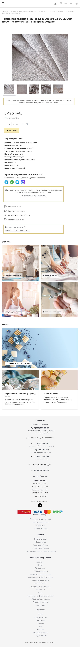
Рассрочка (40, 590)
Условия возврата (41, 571)
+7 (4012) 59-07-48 (41, 456)
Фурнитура (40, 525)
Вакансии (40, 630)
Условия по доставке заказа (17, 230)
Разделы (40, 610)
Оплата (40, 565)
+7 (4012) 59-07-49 (41, 443)
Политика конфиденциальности (40, 596)
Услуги (40, 535)
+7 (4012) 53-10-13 (41, 470)
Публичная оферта (40, 602)
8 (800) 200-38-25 (41, 428)
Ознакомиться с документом (33, 196)
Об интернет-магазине (40, 599)
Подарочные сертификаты (40, 587)
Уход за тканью (40, 636)
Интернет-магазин (40, 424)
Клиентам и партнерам (40, 558)
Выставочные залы (40, 633)
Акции (40, 593)
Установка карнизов (53, 312)
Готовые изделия (40, 528)
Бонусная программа (40, 580)
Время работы (40, 481)
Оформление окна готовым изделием (41, 551)
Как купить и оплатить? (15, 227)
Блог (40, 626)
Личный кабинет (40, 584)
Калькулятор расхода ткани (41, 574)
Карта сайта (40, 605)
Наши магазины (40, 496)
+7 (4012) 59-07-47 (41, 450)
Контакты (40, 420)
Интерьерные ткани (41, 522)
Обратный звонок (40, 476)
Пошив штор (50, 275)
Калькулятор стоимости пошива (40, 577)
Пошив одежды (13, 275)
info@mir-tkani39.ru (40, 493)
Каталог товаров (41, 515)
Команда (40, 623)
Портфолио (40, 620)
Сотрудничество (40, 617)
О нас (40, 614)
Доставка (40, 562)
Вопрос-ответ (40, 568)
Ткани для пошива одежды (40, 519)
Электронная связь (40, 490)
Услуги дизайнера (14, 312)
